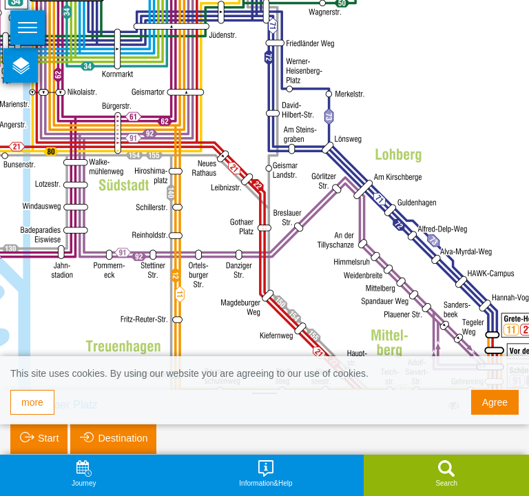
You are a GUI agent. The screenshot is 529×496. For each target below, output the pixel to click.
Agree (495, 402)
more (32, 402)
